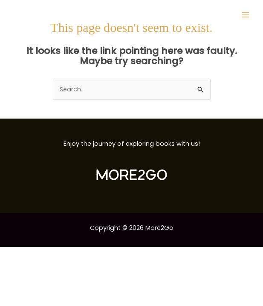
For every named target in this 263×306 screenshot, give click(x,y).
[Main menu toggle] (245, 15)
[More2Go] (40, 15)
